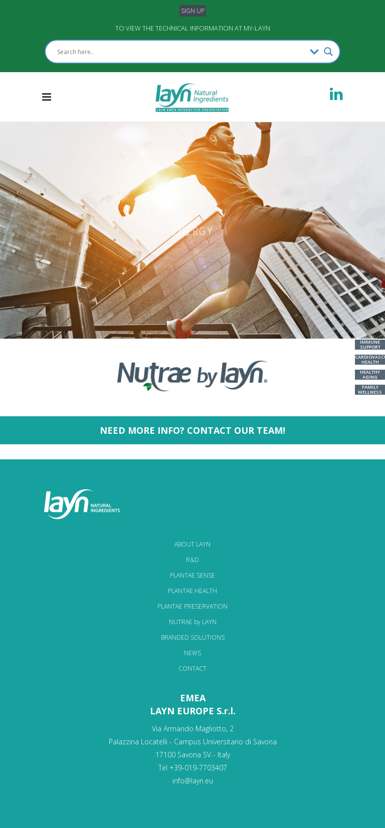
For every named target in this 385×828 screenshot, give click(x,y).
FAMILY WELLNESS (370, 389)
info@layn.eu (192, 780)
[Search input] (181, 52)
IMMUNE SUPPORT (370, 344)
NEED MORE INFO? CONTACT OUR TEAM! (192, 430)
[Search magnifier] (328, 52)
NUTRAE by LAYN (193, 622)
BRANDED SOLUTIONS (193, 637)
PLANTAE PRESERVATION (192, 606)
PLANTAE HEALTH (192, 591)
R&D (192, 560)
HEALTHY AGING (370, 374)
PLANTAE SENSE (192, 575)
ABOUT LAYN (192, 544)
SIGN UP (193, 11)
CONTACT (192, 668)
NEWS (192, 653)
